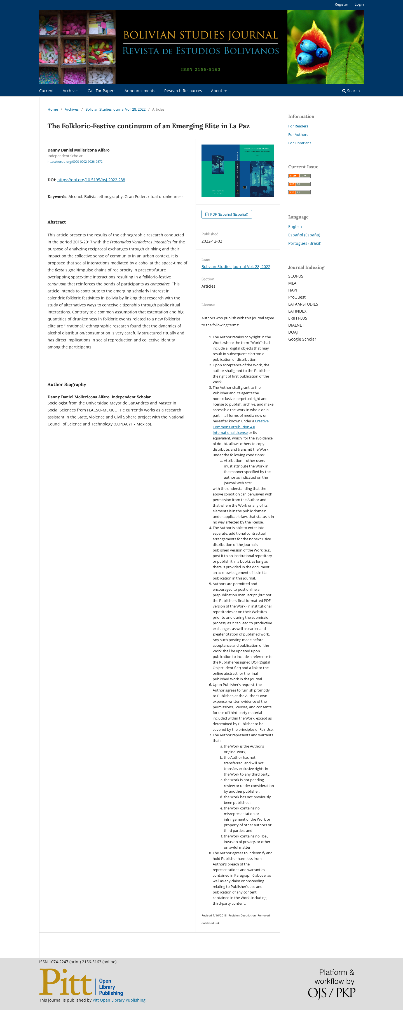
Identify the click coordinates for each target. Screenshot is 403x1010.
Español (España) (304, 235)
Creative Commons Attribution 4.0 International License (241, 426)
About (217, 90)
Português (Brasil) (304, 243)
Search (351, 90)
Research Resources (183, 90)
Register (341, 4)
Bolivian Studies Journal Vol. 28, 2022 (115, 109)
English (295, 226)
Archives (71, 90)
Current (46, 90)
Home (53, 109)
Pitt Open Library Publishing (119, 1000)
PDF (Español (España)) (228, 214)
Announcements (140, 90)
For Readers (298, 126)
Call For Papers (102, 90)
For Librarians (299, 142)
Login (359, 4)
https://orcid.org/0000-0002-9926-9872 (75, 162)
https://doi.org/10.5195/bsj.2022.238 (91, 179)
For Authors (298, 134)
